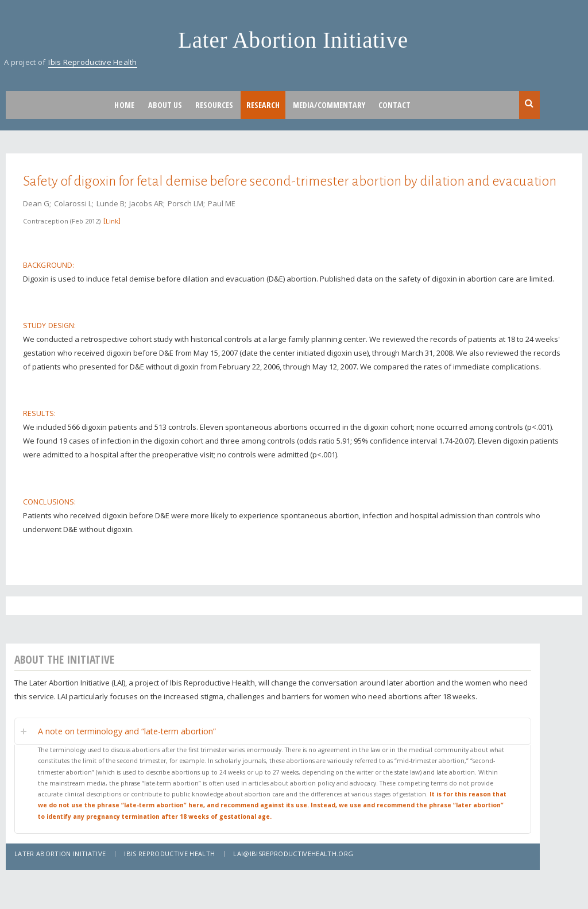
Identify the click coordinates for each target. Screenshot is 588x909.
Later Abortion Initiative (293, 40)
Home (124, 104)
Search (529, 104)
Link (112, 221)
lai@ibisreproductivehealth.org (293, 853)
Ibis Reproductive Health (92, 62)
